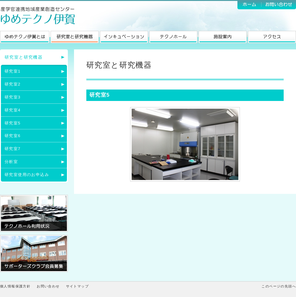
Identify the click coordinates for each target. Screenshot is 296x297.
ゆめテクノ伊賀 (38, 15)
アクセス (272, 37)
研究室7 (13, 149)
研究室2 (13, 84)
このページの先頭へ (278, 286)
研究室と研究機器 (75, 37)
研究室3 (13, 97)
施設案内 (223, 37)
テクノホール (173, 37)
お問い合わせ (278, 4)
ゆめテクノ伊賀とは (24, 37)
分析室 (11, 162)
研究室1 (13, 71)
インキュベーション (124, 37)
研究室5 (13, 123)
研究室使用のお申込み (27, 175)
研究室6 (13, 136)
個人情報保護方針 (15, 286)
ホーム (249, 4)
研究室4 (13, 110)
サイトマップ (77, 286)
